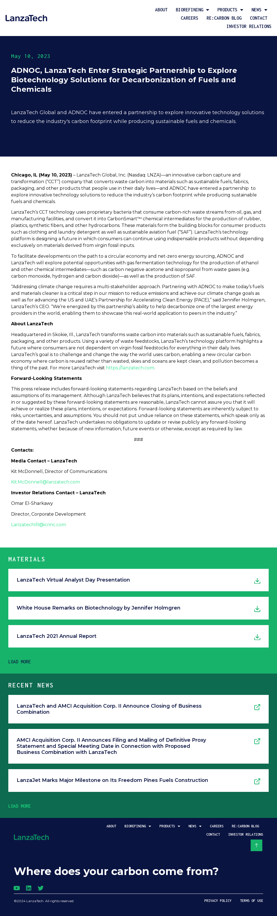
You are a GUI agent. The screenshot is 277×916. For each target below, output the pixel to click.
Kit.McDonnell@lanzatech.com (45, 482)
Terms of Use (251, 901)
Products (230, 10)
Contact (258, 18)
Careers (189, 18)
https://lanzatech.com (130, 367)
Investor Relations (249, 26)
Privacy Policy (218, 901)
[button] (19, 661)
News (259, 10)
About (161, 9)
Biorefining (192, 10)
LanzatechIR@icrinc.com (38, 524)
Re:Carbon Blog (224, 18)
